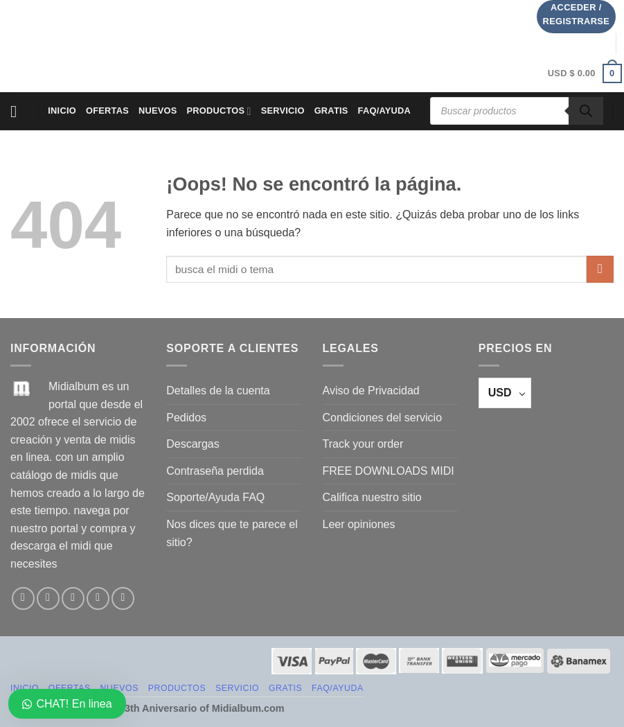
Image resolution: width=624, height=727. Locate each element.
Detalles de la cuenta (217, 390)
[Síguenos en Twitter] (73, 598)
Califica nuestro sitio (372, 497)
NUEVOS (158, 110)
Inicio (62, 110)
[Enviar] (600, 269)
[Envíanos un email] (98, 598)
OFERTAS (107, 110)
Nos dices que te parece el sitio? (231, 533)
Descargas (192, 444)
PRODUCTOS (219, 111)
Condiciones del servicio (383, 417)
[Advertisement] (283, 43)
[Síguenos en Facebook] (23, 598)
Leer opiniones (359, 524)
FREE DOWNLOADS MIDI (388, 471)
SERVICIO (283, 110)
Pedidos (186, 417)
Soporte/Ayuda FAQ (215, 497)
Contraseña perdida (215, 471)
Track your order (363, 444)
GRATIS (331, 110)
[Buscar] (586, 111)
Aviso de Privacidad (371, 390)
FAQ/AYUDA (384, 110)
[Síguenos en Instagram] (48, 598)
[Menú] (18, 111)
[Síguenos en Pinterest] (123, 598)
